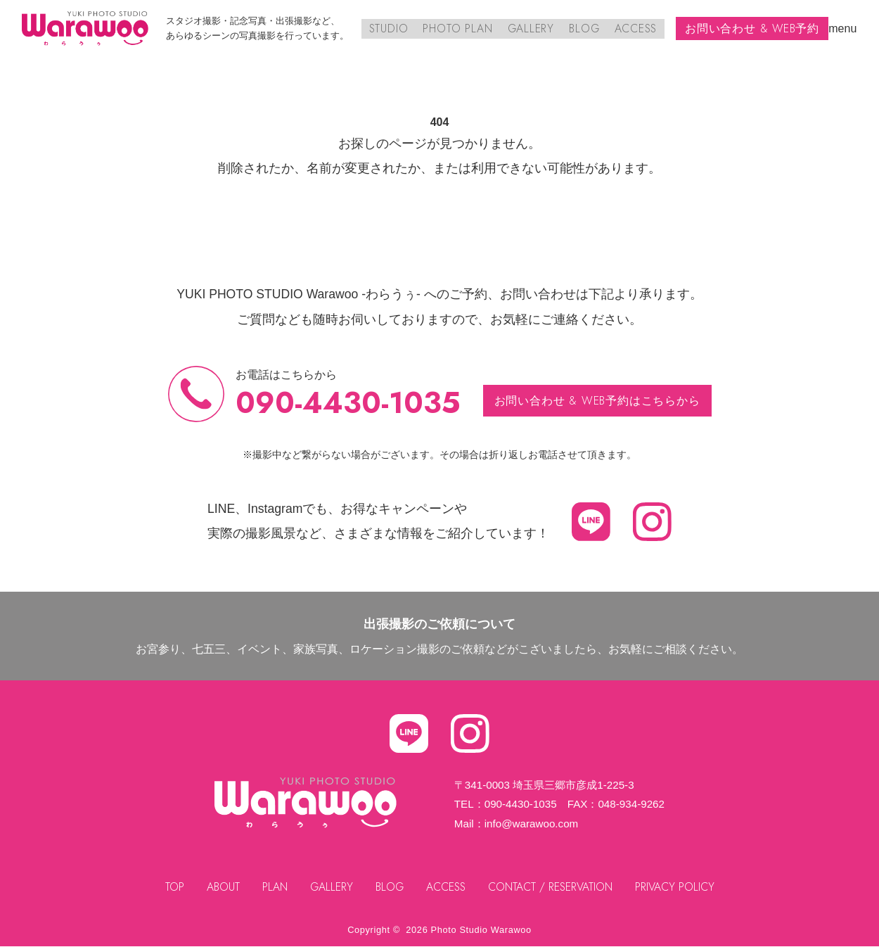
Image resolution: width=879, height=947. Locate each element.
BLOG (584, 28)
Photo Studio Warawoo (481, 929)
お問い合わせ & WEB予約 (751, 28)
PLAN (272, 887)
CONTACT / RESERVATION (552, 887)
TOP (171, 887)
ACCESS (635, 28)
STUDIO (391, 28)
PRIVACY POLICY (677, 887)
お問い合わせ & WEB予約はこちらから (597, 401)
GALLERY (532, 28)
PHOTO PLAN (459, 28)
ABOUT (220, 887)
